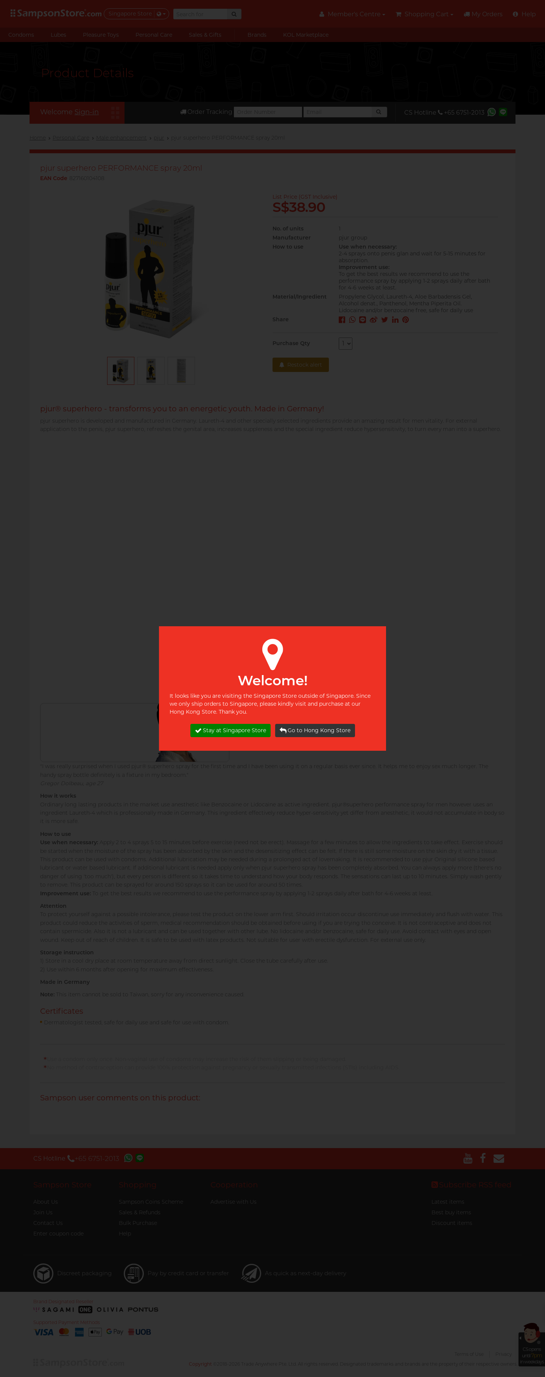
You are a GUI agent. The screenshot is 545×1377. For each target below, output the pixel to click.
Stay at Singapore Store (230, 730)
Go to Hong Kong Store (315, 730)
